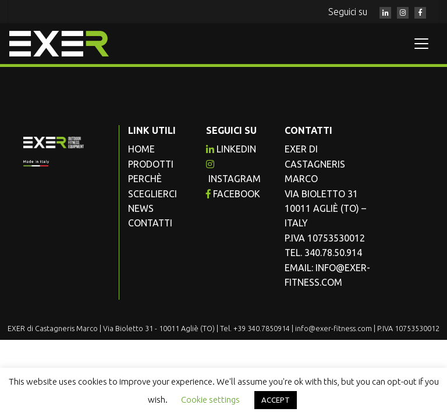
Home (141, 149)
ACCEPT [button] (275, 400)
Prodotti (150, 164)
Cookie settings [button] (210, 399)
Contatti (150, 223)
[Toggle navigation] (421, 43)
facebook (233, 194)
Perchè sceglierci (152, 185)
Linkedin (231, 149)
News (141, 208)
